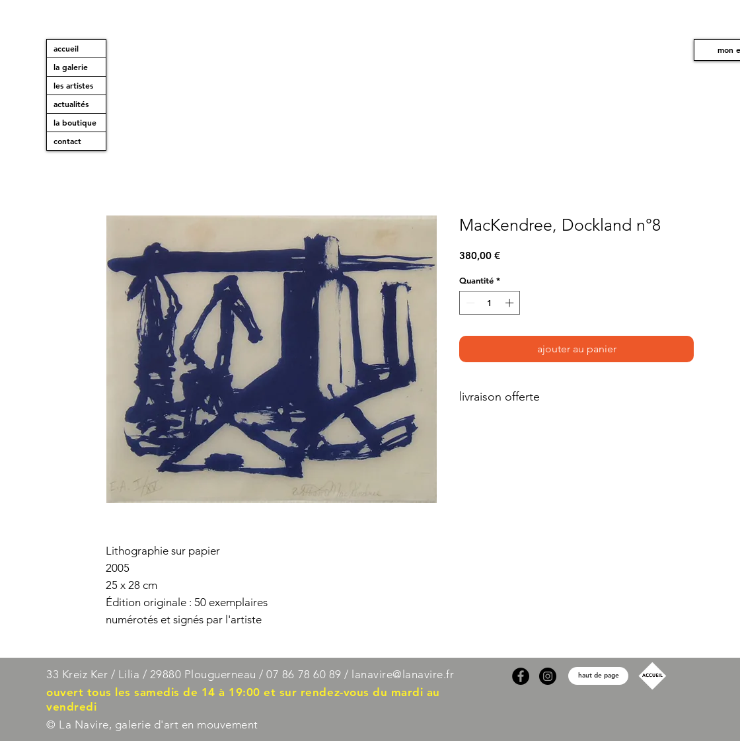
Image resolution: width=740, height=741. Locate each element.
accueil (66, 48)
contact (67, 141)
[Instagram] (547, 676)
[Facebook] (520, 676)
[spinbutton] (490, 303)
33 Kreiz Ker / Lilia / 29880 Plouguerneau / (155, 674)
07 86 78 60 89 (303, 674)
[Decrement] (469, 303)
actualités (71, 103)
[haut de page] (598, 676)
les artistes (73, 85)
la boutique (75, 122)
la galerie (71, 66)
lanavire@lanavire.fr (403, 674)
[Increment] (511, 303)
